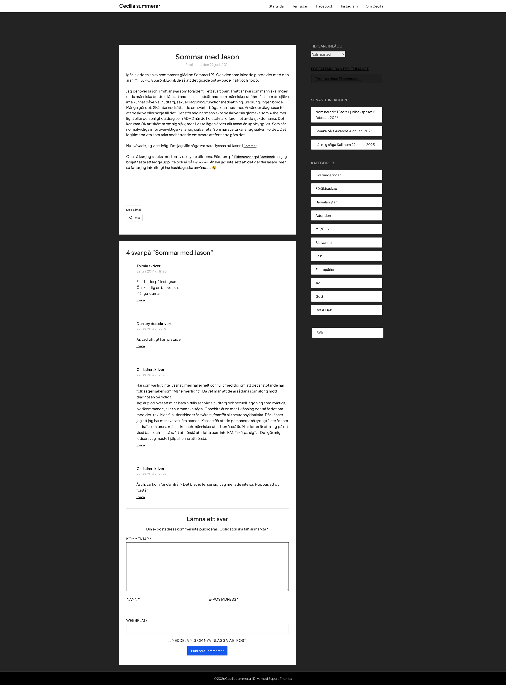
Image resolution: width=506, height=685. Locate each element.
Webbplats (137, 620)
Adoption (323, 215)
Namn (133, 599)
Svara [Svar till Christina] (140, 445)
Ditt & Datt (324, 310)
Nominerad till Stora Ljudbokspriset (344, 112)
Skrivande (324, 242)
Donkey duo (147, 323)
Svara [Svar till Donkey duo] (140, 346)
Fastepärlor (325, 269)
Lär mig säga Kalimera (333, 144)
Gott (319, 296)
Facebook (324, 6)
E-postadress (224, 599)
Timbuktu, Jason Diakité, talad (160, 80)
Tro (318, 283)
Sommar (251, 145)
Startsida (276, 6)
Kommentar (138, 538)
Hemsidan (300, 6)
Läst (319, 256)
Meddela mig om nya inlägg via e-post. (209, 640)
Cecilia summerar (139, 5)
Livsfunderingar (328, 175)
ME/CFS (322, 229)
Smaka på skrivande (332, 131)
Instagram (349, 6)
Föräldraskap (326, 188)
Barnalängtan (327, 202)
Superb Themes (280, 678)
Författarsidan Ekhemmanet (340, 68)
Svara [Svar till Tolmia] (140, 300)
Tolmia (142, 265)
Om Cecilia (374, 6)
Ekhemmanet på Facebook (257, 156)
